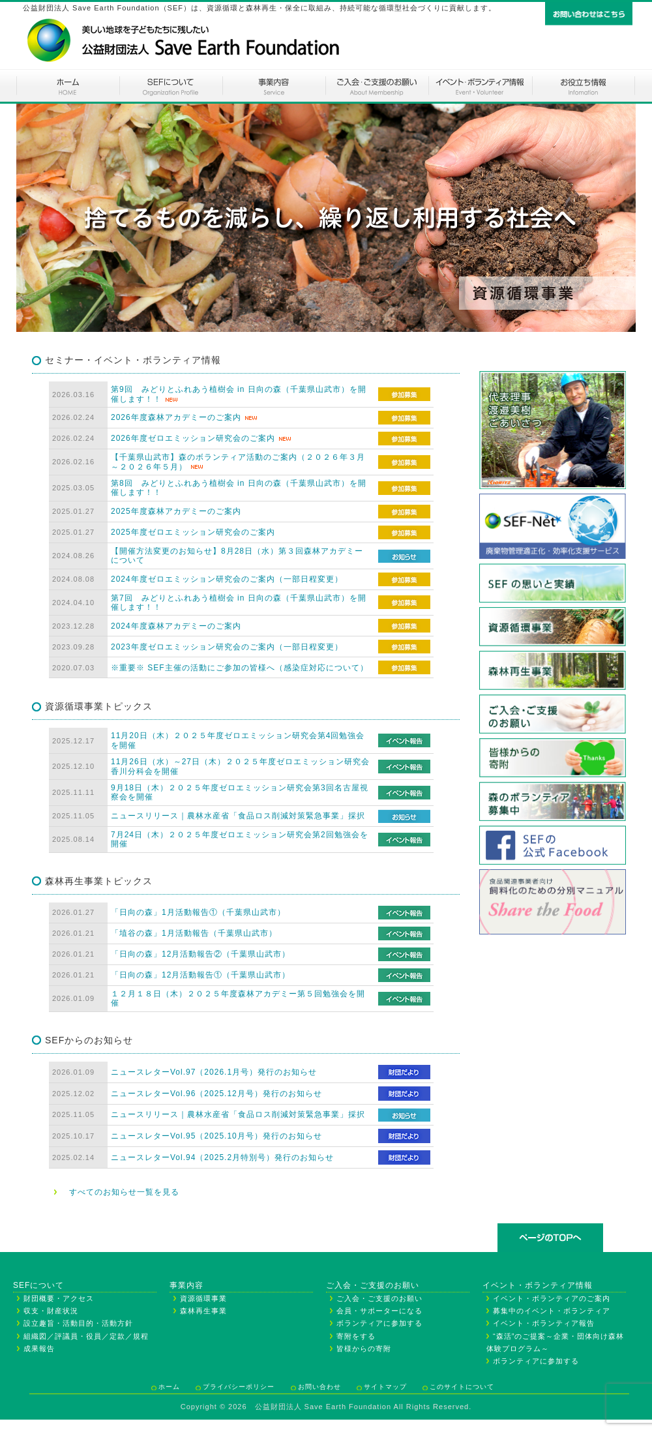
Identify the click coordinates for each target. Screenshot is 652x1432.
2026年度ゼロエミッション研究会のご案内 (193, 438)
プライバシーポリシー (238, 1386)
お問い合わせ (319, 1386)
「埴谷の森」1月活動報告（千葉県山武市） (194, 933)
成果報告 (39, 1348)
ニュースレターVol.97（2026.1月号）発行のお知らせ (214, 1072)
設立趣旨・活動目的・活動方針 (78, 1323)
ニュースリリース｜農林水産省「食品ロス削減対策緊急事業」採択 (238, 815)
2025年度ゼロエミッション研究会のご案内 (193, 532)
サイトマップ (385, 1386)
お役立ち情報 (583, 85)
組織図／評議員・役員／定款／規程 (86, 1336)
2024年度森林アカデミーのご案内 (176, 626)
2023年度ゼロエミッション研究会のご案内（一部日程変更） (227, 646)
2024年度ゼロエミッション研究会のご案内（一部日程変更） (227, 579)
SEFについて (170, 85)
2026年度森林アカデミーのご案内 (176, 417)
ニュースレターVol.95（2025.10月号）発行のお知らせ (216, 1136)
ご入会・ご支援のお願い (376, 85)
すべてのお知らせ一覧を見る (124, 1192)
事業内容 (273, 85)
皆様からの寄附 (363, 1348)
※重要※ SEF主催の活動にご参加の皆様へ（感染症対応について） (239, 667)
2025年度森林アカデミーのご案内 (176, 511)
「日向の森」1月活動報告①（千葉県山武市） (198, 912)
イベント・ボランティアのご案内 (479, 85)
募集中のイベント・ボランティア (551, 1311)
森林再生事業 (203, 1311)
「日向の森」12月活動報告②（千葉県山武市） (200, 954)
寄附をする (356, 1336)
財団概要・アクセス (58, 1298)
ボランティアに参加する (379, 1323)
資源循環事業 (203, 1298)
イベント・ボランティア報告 (544, 1323)
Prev (33, 217)
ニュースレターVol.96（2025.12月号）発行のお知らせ (216, 1093)
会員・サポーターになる (379, 1311)
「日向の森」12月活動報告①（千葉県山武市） (200, 974)
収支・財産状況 (50, 1311)
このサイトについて (462, 1386)
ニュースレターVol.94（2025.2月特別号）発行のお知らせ (222, 1157)
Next (618, 217)
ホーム (67, 85)
